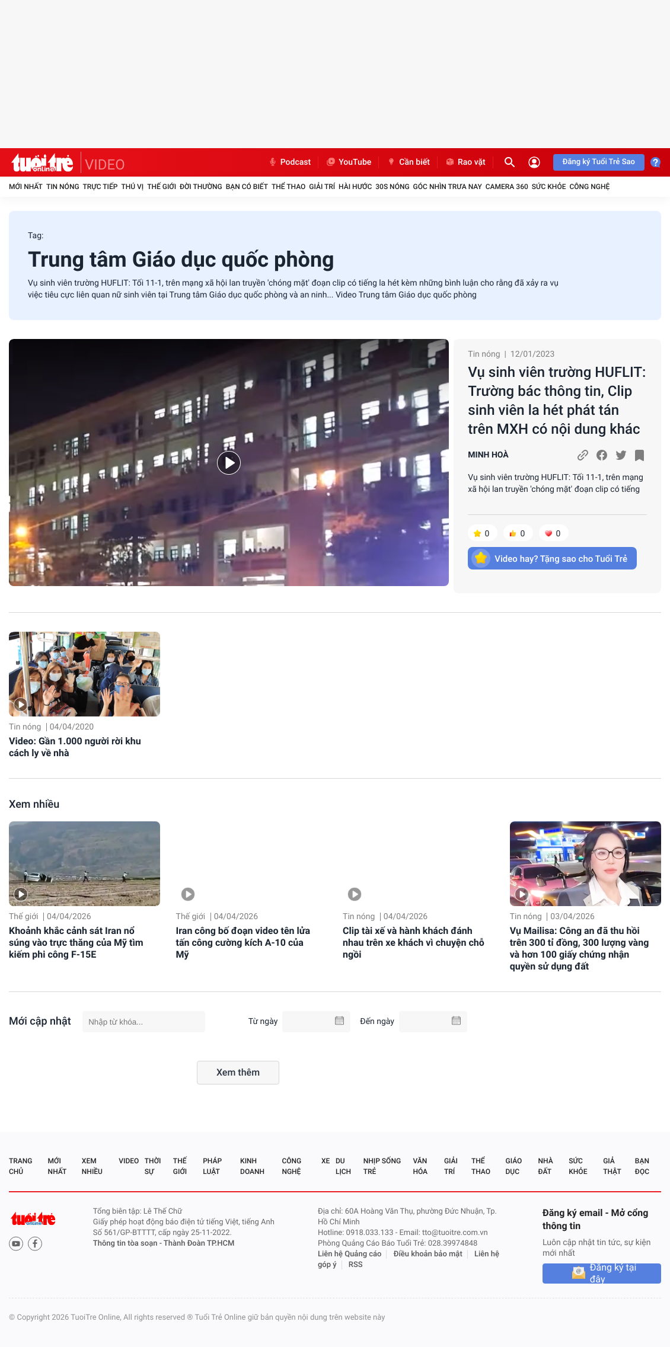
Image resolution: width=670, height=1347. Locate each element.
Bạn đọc (642, 1166)
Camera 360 (507, 187)
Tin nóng (62, 187)
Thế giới (161, 187)
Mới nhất (26, 187)
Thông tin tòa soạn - (128, 1243)
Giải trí (322, 187)
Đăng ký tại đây (613, 1273)
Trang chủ (20, 1166)
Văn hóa (420, 1166)
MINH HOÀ (488, 455)
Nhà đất (545, 1166)
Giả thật (612, 1166)
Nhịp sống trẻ (382, 1166)
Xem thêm (238, 1072)
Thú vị (132, 187)
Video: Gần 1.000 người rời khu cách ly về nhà (75, 747)
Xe (325, 1161)
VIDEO (105, 164)
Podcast (289, 162)
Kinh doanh (252, 1166)
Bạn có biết (247, 187)
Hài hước (355, 187)
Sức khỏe (549, 187)
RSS (356, 1264)
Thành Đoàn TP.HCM (199, 1243)
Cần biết (408, 162)
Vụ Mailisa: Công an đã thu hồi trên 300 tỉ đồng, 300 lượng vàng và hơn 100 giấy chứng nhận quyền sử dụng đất (579, 948)
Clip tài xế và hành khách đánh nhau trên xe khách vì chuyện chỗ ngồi (413, 942)
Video (129, 1161)
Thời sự (153, 1166)
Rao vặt (465, 162)
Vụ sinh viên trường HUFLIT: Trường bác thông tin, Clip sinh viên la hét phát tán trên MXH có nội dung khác (557, 400)
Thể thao (288, 187)
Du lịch (343, 1166)
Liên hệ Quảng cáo (350, 1254)
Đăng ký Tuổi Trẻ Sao (599, 162)
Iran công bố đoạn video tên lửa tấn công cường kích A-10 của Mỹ (243, 942)
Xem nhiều (34, 804)
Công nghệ (589, 187)
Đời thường (201, 187)
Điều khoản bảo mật (428, 1254)
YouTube (348, 162)
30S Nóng (392, 187)
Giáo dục (514, 1166)
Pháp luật (212, 1166)
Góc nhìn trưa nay (447, 187)
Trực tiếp (100, 187)
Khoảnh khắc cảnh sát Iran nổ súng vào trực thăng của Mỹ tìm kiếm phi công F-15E (76, 942)
